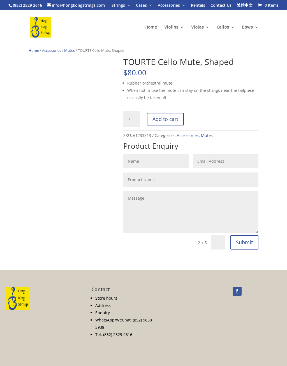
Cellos (223, 27)
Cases (141, 5)
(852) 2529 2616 (27, 5)
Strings (118, 5)
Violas (197, 27)
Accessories (169, 5)
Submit (244, 242)
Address (103, 305)
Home (151, 27)
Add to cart (165, 119)
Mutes (69, 50)
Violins (171, 27)
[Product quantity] (131, 119)
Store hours (106, 298)
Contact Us (221, 5)
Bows (247, 27)
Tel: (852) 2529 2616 (113, 334)
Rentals (198, 5)
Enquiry (102, 312)
